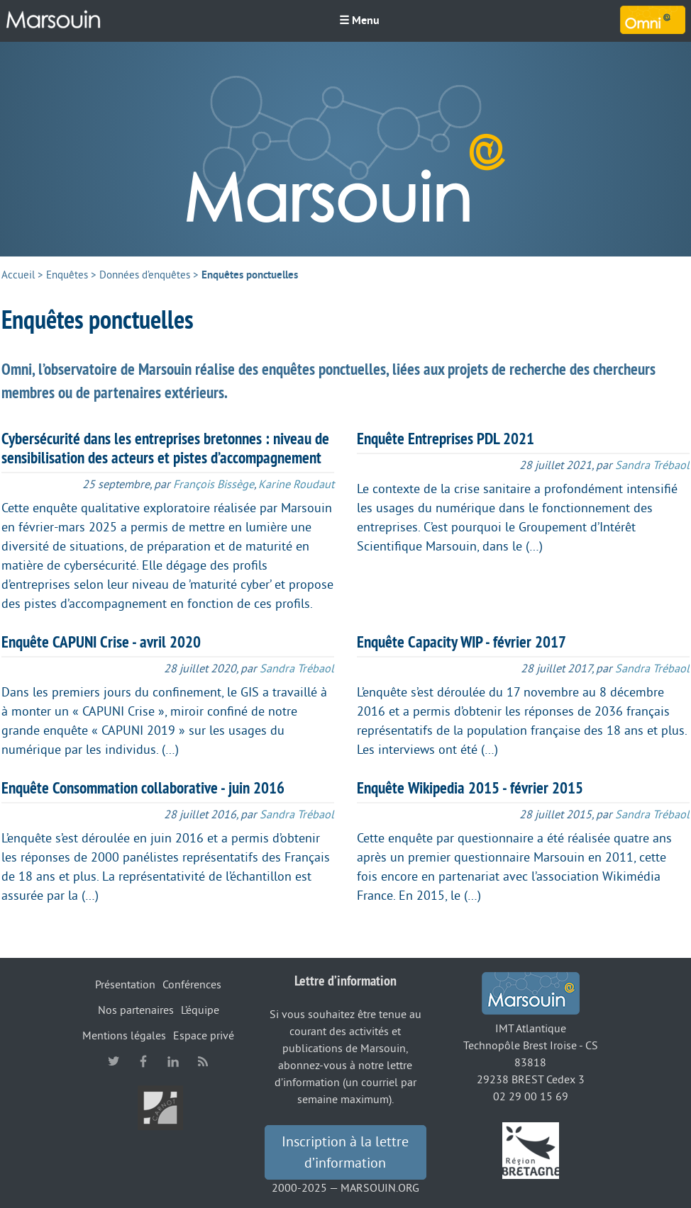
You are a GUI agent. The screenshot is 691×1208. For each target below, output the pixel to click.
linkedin (173, 1061)
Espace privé (203, 1035)
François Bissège (213, 484)
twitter (113, 1061)
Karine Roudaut (296, 484)
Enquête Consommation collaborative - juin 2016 (142, 787)
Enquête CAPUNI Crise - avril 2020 (101, 642)
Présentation (125, 984)
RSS (203, 1061)
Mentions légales (124, 1035)
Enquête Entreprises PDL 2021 (445, 438)
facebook (143, 1061)
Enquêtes (67, 275)
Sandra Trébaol (652, 465)
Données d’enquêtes (144, 275)
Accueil (18, 275)
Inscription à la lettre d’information (345, 1152)
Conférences (191, 984)
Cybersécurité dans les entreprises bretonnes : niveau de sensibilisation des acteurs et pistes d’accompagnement (165, 448)
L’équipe (200, 1010)
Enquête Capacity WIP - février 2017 (461, 642)
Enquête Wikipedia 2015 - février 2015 (470, 787)
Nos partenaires (136, 1010)
